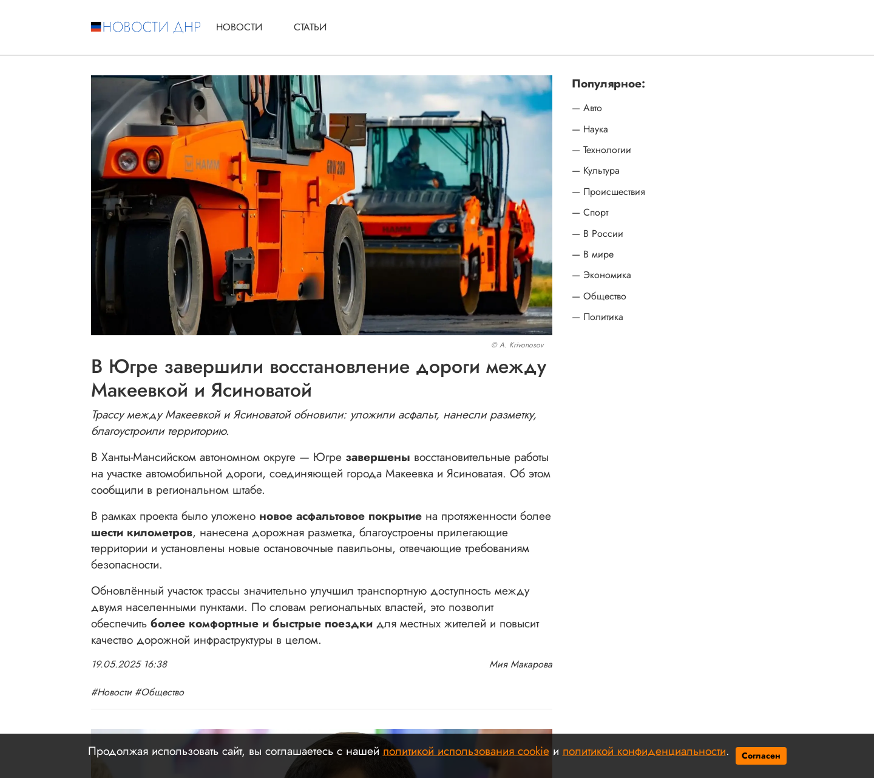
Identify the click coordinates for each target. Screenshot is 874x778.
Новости (239, 27)
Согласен (761, 755)
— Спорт (590, 212)
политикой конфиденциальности (644, 750)
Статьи (310, 27)
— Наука (590, 129)
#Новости (111, 692)
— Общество (599, 296)
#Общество (159, 692)
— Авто (587, 108)
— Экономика (601, 275)
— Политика (597, 317)
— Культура (596, 170)
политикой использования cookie (466, 750)
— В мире (593, 254)
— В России (597, 234)
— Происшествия (608, 192)
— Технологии (601, 150)
